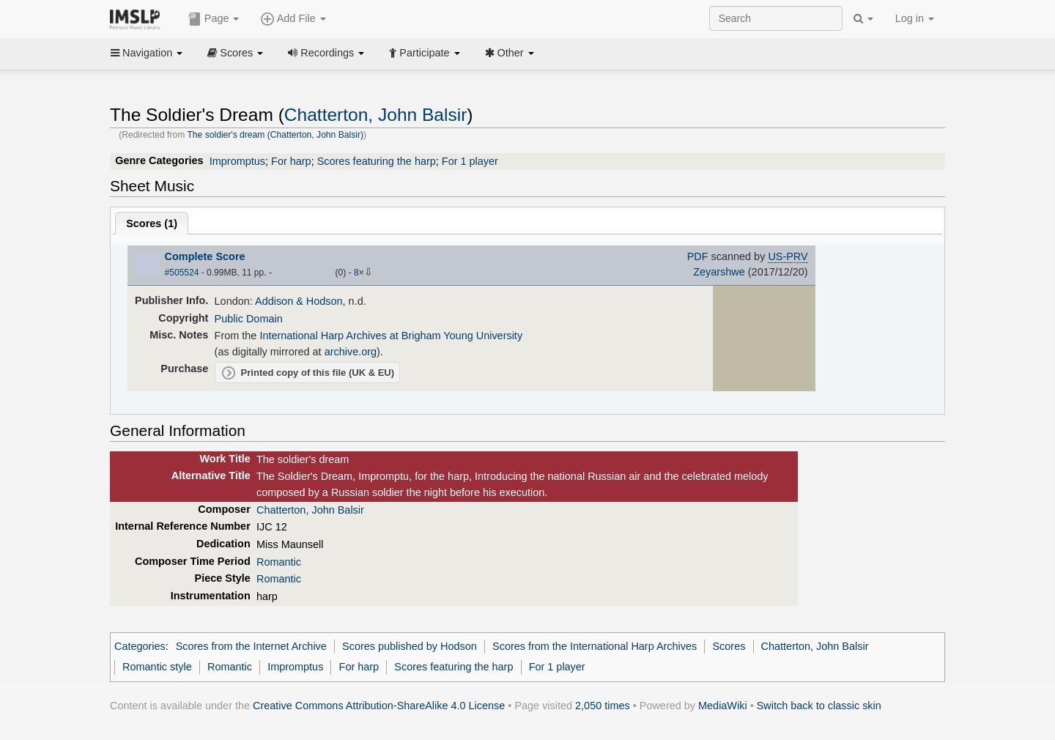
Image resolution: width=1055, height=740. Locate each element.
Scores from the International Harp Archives (594, 646)
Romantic (278, 562)
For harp (291, 161)
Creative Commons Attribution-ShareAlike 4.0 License (379, 705)
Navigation (146, 53)
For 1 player (470, 161)
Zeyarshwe (719, 272)
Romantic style (157, 667)
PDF (697, 256)
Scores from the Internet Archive (251, 646)
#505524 (182, 272)
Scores (235, 53)
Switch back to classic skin (819, 705)
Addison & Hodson (299, 301)
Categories (140, 646)
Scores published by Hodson (409, 646)
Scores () (151, 223)
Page (214, 19)
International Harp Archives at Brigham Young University (390, 335)
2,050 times (602, 705)
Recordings (326, 53)
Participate (424, 53)
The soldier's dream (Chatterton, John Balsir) (275, 135)
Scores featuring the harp (376, 161)
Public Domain (249, 319)
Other (509, 53)
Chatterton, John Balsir (375, 115)
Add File (293, 19)
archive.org (351, 352)
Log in (914, 18)
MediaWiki (722, 705)
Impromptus (237, 161)
